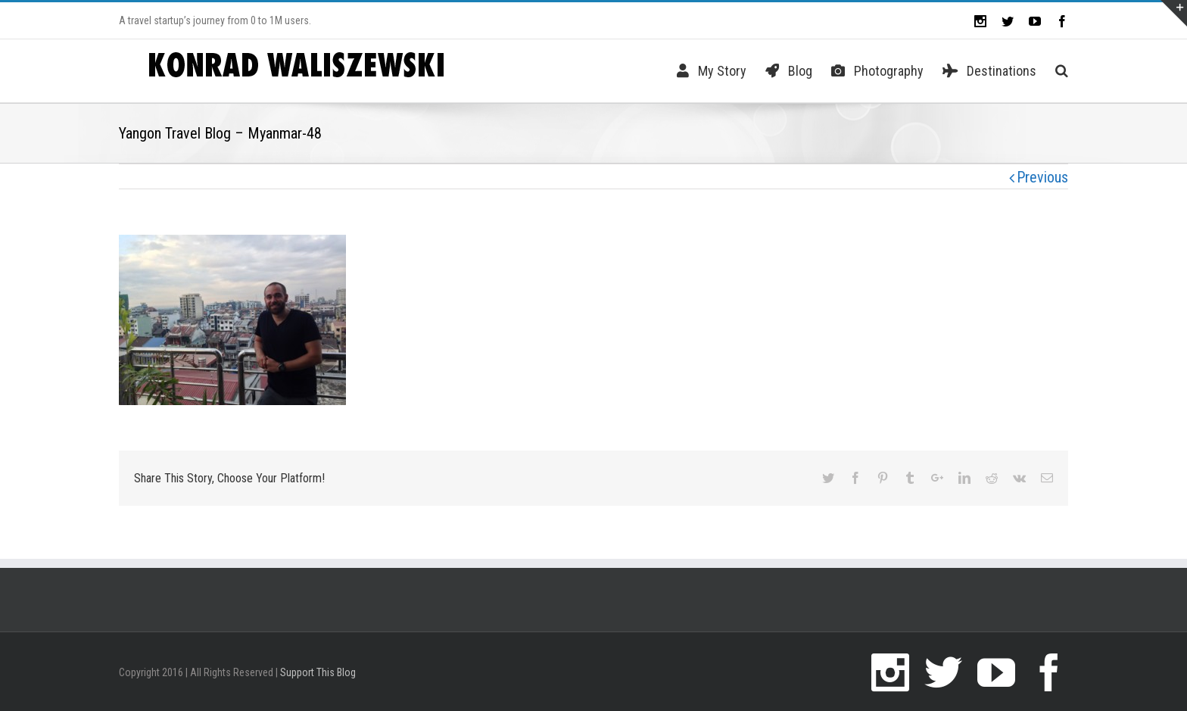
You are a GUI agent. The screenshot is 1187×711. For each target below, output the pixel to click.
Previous (1042, 177)
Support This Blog (318, 672)
